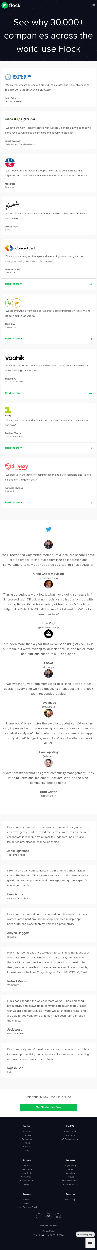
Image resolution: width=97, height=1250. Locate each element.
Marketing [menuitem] (70, 1173)
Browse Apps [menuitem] (70, 1131)
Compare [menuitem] (27, 1135)
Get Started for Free (48, 1107)
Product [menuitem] (27, 1126)
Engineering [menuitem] (70, 1165)
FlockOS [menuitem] (70, 1126)
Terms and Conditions (49, 1226)
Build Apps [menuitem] (70, 1135)
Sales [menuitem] (70, 1169)
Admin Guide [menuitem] (27, 1177)
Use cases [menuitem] (70, 1160)
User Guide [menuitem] (27, 1173)
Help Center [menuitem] (26, 1169)
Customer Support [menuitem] (70, 1184)
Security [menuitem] (27, 1146)
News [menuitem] (26, 1203)
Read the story (13, 283)
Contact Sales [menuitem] (26, 1180)
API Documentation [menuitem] (70, 1139)
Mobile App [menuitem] (70, 1199)
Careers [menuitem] (27, 1199)
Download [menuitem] (70, 1194)
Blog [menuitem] (27, 1150)
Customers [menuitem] (27, 1139)
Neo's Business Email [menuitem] (27, 1207)
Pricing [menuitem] (27, 1143)
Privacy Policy (48, 1231)
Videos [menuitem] (27, 1165)
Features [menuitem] (27, 1131)
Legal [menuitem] (26, 1184)
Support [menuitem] (27, 1160)
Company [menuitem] (26, 1194)
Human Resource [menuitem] (70, 1180)
